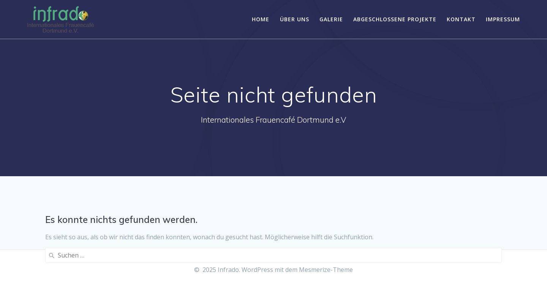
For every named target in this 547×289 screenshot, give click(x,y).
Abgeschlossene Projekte (394, 19)
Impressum (503, 19)
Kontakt (461, 19)
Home (260, 19)
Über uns (294, 19)
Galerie (331, 19)
